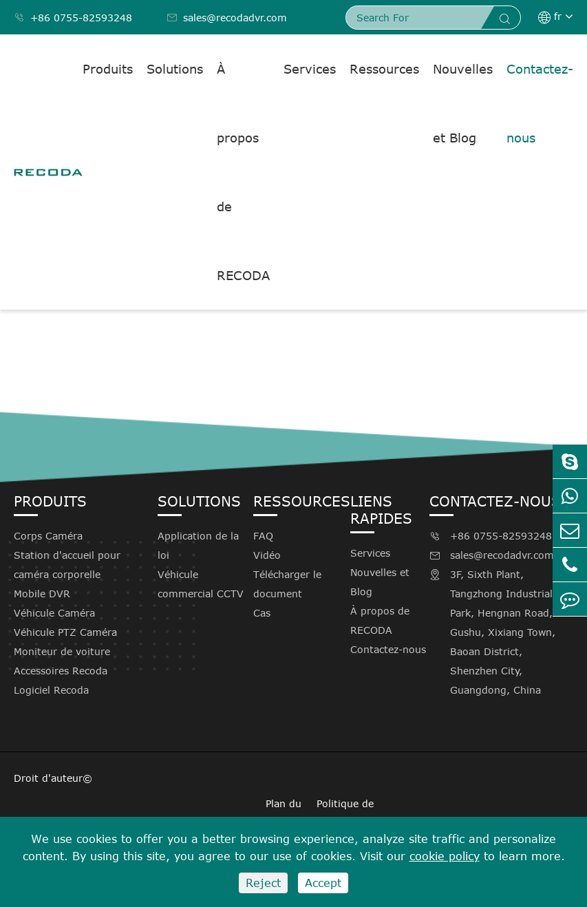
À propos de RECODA (243, 172)
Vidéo (267, 555)
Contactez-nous (539, 103)
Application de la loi (198, 545)
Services (310, 68)
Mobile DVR (42, 593)
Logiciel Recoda (51, 690)
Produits (108, 68)
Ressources (384, 68)
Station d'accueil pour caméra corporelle (67, 564)
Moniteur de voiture (62, 651)
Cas (261, 613)
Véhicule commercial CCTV (201, 583)
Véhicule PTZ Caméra (65, 632)
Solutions (175, 68)
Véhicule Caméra (54, 613)
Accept (323, 883)
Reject (263, 883)
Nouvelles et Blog (463, 103)
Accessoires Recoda (60, 670)
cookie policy (444, 856)
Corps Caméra (48, 536)
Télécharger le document (287, 583)
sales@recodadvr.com (227, 17)
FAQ (263, 536)
